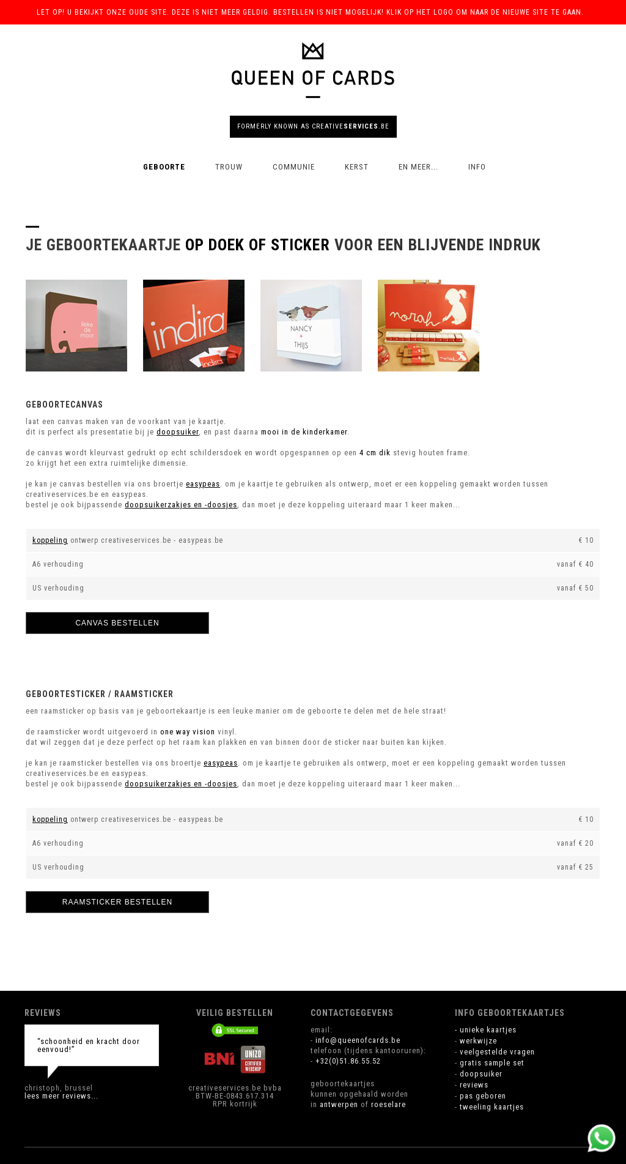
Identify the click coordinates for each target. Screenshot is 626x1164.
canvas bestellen (117, 623)
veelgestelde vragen (497, 1051)
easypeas (203, 483)
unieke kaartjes (488, 1029)
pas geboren (483, 1095)
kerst (357, 166)
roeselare (388, 1104)
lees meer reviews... (61, 1095)
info (477, 166)
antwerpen (339, 1104)
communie (294, 166)
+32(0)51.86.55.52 (348, 1060)
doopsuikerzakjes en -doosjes (181, 504)
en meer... (418, 166)
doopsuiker (177, 431)
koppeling (50, 540)
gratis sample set (492, 1062)
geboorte (164, 166)
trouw (229, 166)
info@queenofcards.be (357, 1040)
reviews (474, 1084)
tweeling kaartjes (492, 1106)
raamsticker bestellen (117, 902)
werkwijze (478, 1040)
